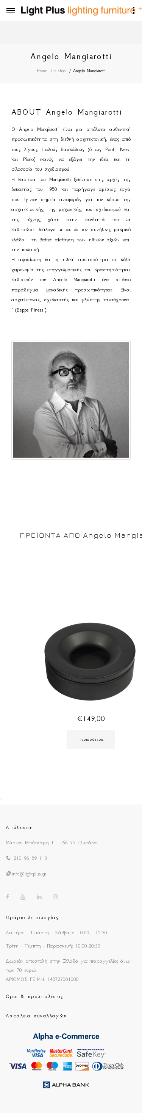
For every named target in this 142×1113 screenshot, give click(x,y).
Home (42, 70)
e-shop (60, 70)
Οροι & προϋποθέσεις (35, 996)
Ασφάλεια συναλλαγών (36, 1016)
